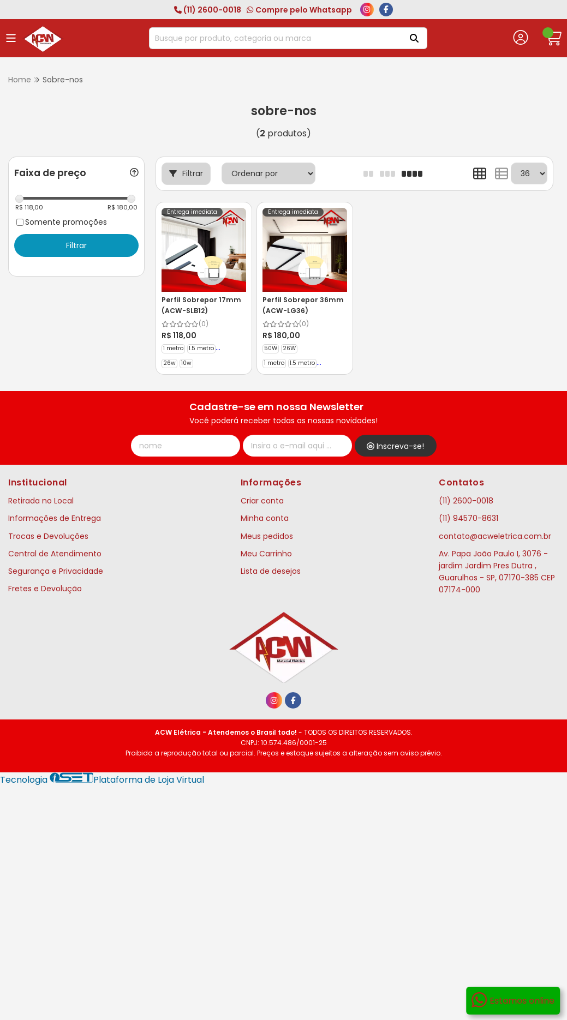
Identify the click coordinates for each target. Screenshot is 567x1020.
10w (186, 363)
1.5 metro (201, 348)
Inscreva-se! (395, 446)
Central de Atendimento (55, 553)
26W (289, 348)
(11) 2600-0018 (207, 9)
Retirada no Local (41, 500)
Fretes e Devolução (45, 588)
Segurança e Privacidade (55, 571)
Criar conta (262, 500)
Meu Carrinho (266, 553)
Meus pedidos (267, 536)
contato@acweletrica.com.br (495, 536)
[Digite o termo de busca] (274, 38)
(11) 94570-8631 (468, 518)
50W (270, 348)
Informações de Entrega (54, 518)
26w (169, 363)
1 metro (173, 348)
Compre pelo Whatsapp (299, 9)
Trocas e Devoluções (48, 536)
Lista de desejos (271, 571)
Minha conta (265, 518)
